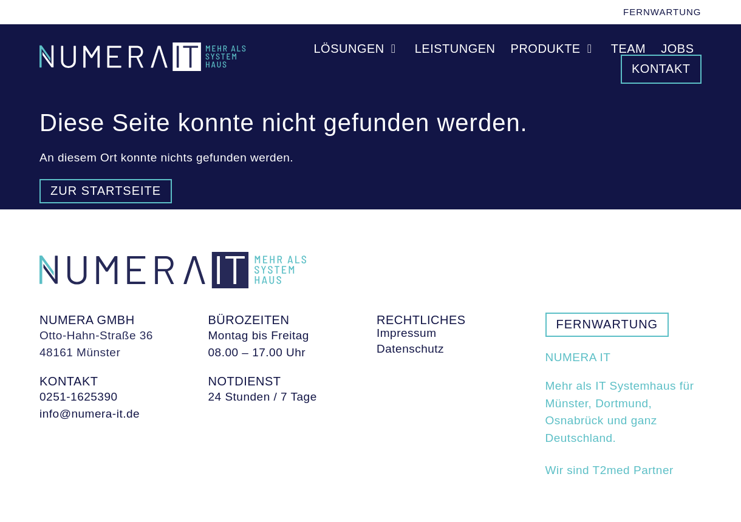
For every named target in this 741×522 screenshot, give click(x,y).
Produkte (553, 48)
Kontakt (661, 68)
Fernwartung (662, 12)
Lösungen (357, 48)
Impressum (406, 333)
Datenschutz (410, 349)
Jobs (677, 48)
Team (628, 48)
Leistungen (455, 48)
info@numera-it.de (89, 413)
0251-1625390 (78, 396)
